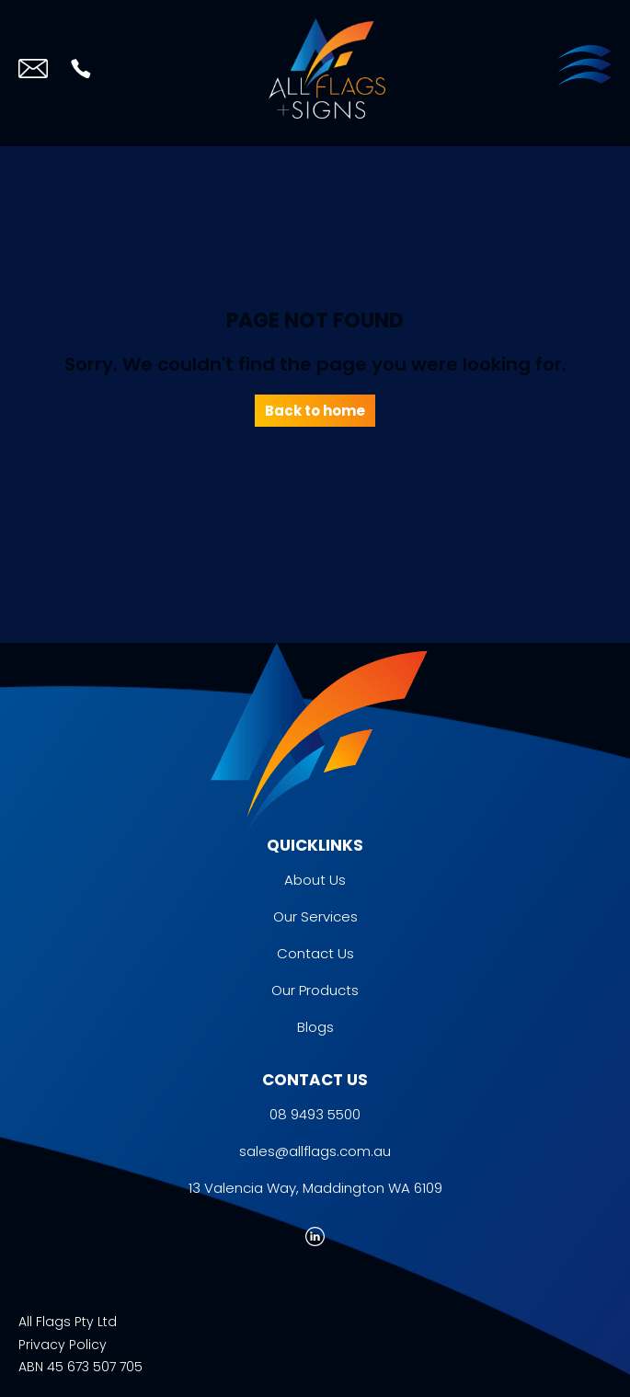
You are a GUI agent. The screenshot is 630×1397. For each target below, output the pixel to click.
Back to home (315, 410)
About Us (315, 879)
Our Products (315, 990)
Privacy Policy (62, 1344)
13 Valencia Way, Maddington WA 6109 (315, 1187)
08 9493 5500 (315, 1114)
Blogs (315, 1026)
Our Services (315, 916)
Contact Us (315, 953)
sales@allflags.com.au (315, 1151)
